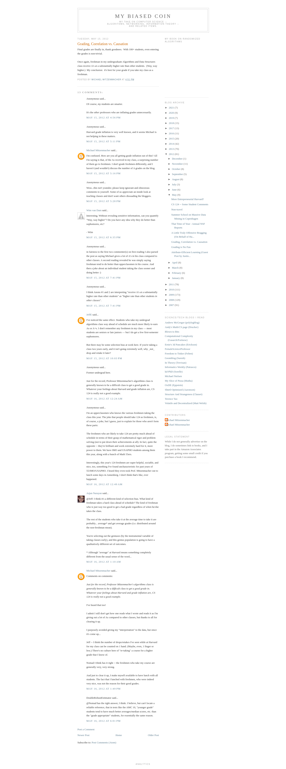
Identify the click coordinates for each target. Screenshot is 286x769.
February (177, 272)
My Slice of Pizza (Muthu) (178, 380)
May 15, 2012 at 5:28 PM (103, 201)
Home (119, 735)
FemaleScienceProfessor (177, 348)
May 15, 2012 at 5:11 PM (103, 141)
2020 (172, 112)
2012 (172, 154)
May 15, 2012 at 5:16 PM (103, 173)
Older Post (153, 735)
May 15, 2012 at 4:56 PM (103, 117)
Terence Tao (171, 398)
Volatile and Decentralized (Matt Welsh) (185, 403)
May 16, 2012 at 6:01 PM (103, 720)
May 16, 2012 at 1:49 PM (103, 688)
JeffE (89, 314)
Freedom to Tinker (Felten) (179, 353)
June (174, 189)
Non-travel (176, 209)
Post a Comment (86, 729)
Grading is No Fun (180, 247)
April (175, 262)
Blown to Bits (172, 331)
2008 (172, 299)
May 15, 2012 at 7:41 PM (103, 277)
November (178, 163)
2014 (172, 143)
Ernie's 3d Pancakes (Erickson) (181, 344)
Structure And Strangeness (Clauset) (183, 394)
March (175, 267)
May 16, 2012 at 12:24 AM (104, 398)
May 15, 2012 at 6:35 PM (103, 237)
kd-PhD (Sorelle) (174, 371)
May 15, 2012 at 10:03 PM (104, 358)
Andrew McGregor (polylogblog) (182, 322)
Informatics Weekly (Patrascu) (180, 367)
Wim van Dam (93, 210)
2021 (172, 107)
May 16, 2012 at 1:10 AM (103, 561)
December (177, 158)
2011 (172, 284)
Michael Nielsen (173, 376)
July (174, 184)
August (176, 179)
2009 (172, 294)
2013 (172, 148)
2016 (172, 133)
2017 (172, 128)
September (178, 174)
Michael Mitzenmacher (98, 150)
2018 (172, 123)
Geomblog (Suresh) (175, 358)
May (174, 194)
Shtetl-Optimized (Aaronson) (180, 389)
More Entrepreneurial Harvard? (187, 199)
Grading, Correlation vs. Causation (189, 241)
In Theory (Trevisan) (175, 362)
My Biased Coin (143, 16)
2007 (172, 305)
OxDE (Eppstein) (174, 385)
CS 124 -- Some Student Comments (189, 204)
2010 (172, 289)
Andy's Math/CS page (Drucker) (181, 327)
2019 (172, 117)
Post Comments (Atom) (104, 742)
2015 (172, 138)
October (176, 168)
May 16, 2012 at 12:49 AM (104, 484)
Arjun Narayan (94, 493)
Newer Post (83, 735)
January (176, 278)
